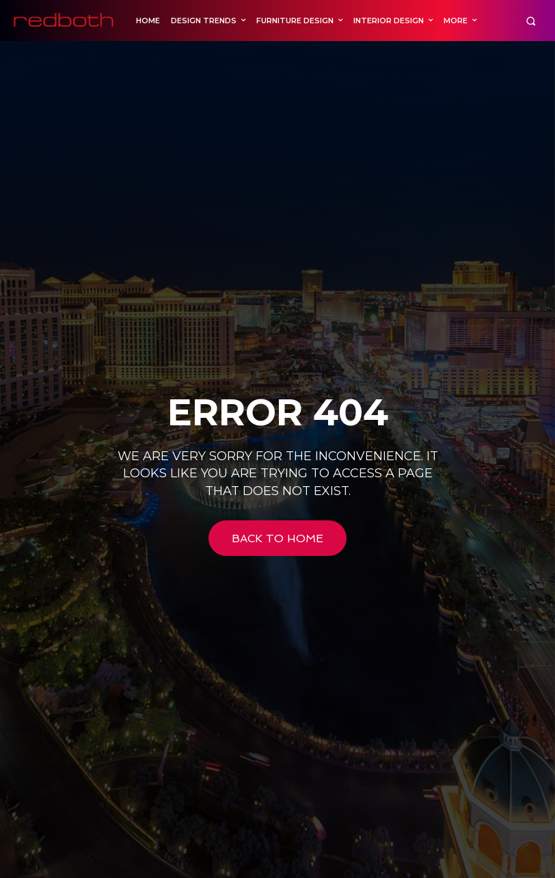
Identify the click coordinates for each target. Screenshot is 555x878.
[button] (531, 21)
